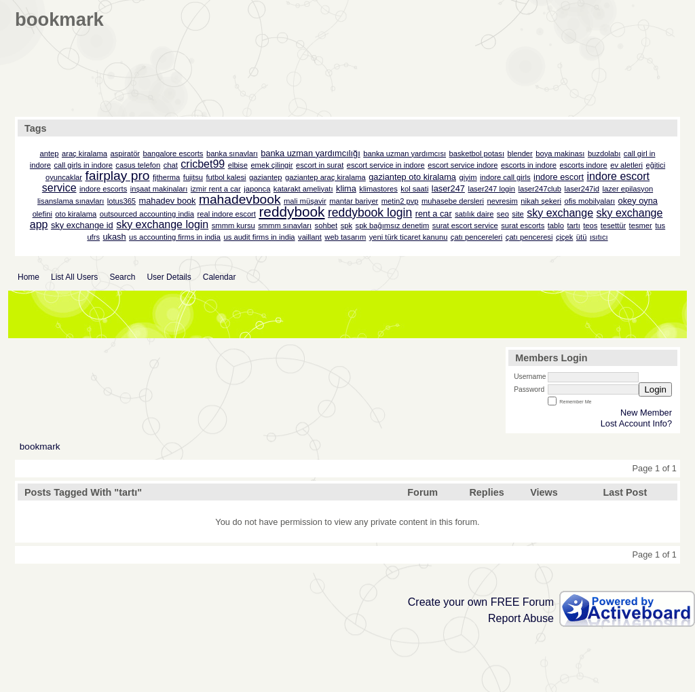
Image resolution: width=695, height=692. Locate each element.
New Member (646, 412)
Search (122, 277)
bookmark (40, 446)
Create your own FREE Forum (481, 602)
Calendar (219, 277)
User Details (169, 277)
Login (655, 389)
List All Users (74, 277)
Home (28, 277)
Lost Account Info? (636, 423)
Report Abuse (521, 618)
